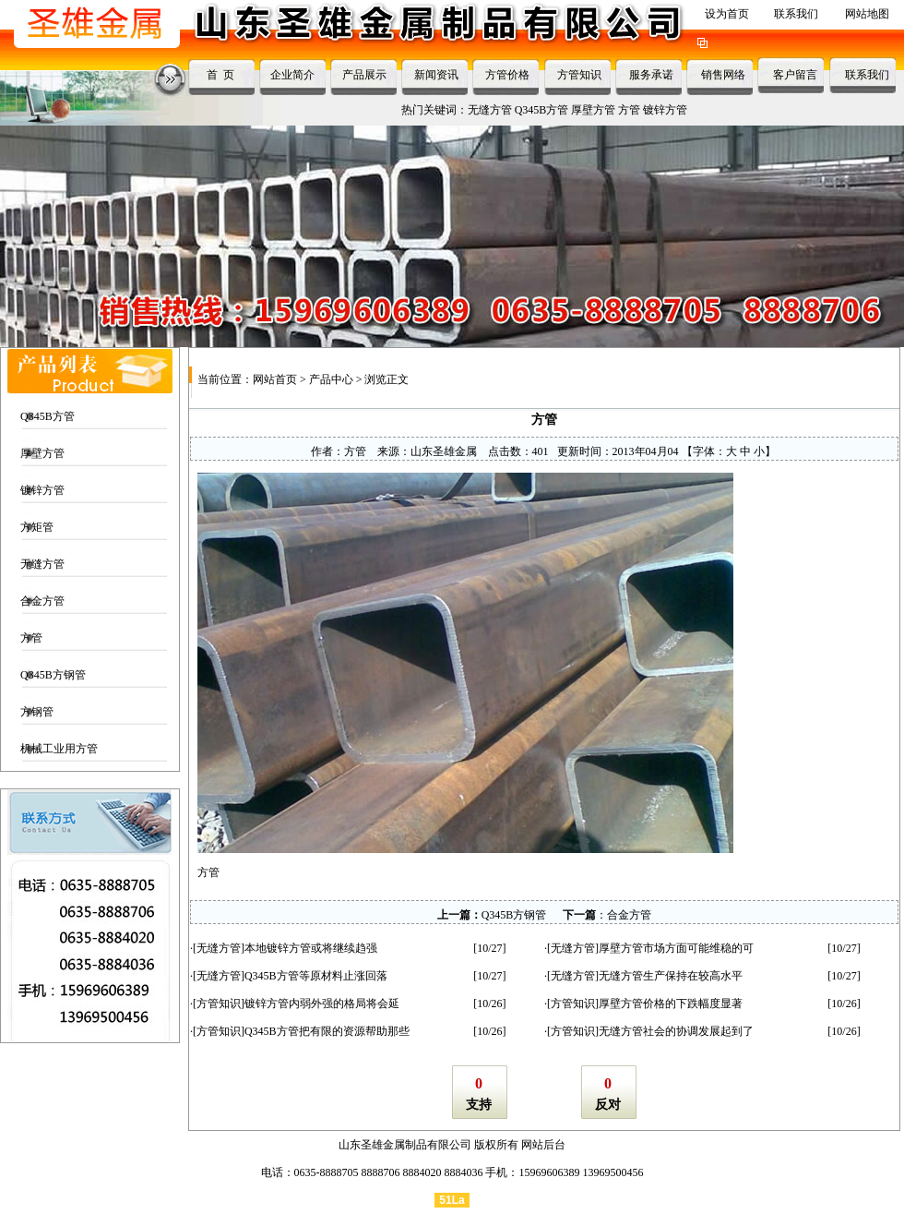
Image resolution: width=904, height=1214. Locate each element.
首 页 (220, 74)
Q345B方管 (542, 109)
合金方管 (42, 601)
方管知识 (579, 74)
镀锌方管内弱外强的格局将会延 (321, 1003)
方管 (629, 109)
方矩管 (37, 527)
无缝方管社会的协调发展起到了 (676, 1031)
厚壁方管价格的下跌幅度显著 (671, 1003)
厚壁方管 (593, 109)
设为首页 (727, 13)
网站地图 (867, 13)
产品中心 (331, 379)
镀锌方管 (665, 109)
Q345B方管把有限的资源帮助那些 (327, 1031)
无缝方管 (490, 109)
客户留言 (795, 74)
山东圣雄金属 (443, 451)
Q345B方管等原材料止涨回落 (315, 975)
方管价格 (507, 74)
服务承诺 (651, 74)
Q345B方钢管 (53, 674)
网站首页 (275, 379)
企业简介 (292, 74)
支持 (479, 1105)
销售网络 (723, 74)
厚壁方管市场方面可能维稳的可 (676, 948)
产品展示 (364, 74)
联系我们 (796, 13)
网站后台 (543, 1144)
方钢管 (37, 711)
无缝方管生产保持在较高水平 (671, 975)
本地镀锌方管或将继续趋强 (310, 948)
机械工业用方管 (59, 748)
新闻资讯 (436, 74)
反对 (608, 1105)
